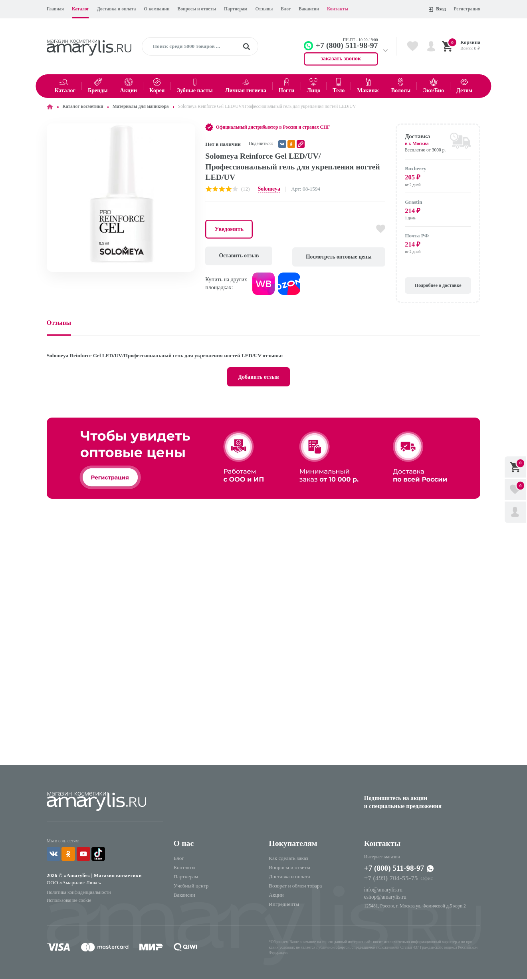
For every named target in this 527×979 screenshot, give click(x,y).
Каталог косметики (83, 106)
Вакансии (309, 9)
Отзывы (264, 9)
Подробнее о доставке (438, 284)
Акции (276, 893)
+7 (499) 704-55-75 (390, 876)
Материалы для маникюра (141, 106)
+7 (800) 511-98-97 (395, 866)
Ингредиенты (284, 902)
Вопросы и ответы (197, 9)
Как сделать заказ (288, 856)
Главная (55, 9)
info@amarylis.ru (383, 887)
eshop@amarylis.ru (384, 894)
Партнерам (236, 9)
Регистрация (467, 9)
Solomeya (268, 189)
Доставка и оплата (116, 9)
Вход (437, 9)
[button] (187, 130)
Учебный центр (191, 884)
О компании (156, 9)
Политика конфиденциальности (78, 889)
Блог (286, 9)
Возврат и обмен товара (295, 884)
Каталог (80, 9)
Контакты (337, 9)
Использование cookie (68, 897)
